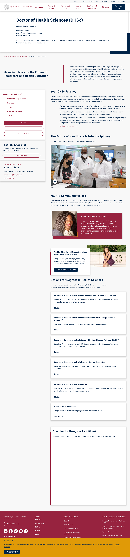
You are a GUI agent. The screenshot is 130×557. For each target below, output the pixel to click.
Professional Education (92, 7)
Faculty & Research (51, 7)
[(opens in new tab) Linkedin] (6, 531)
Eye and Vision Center (109, 532)
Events (37, 531)
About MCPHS (38, 518)
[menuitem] (39, 7)
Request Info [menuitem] (94, 1)
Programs (23, 56)
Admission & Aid (65, 7)
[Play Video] (55, 181)
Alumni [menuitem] (105, 1)
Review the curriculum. (68, 126)
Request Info (23, 134)
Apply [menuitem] (76, 1)
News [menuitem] (113, 1)
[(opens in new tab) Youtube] (21, 531)
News (37, 534)
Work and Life (68, 525)
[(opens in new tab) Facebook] (11, 531)
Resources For (119, 7)
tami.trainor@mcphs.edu (13, 175)
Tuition (9, 116)
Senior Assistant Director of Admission (18, 172)
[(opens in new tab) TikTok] (26, 531)
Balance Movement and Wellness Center (113, 522)
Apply (23, 123)
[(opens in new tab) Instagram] (16, 531)
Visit (23, 129)
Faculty (10, 107)
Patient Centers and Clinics (113, 517)
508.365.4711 (9, 178)
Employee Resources (71, 528)
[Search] (106, 7)
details (57, 307)
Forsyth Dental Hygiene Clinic (112, 536)
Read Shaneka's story (66, 270)
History (37, 527)
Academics (39, 7)
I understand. (12, 552)
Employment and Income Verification (72, 533)
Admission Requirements (16, 99)
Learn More (21, 156)
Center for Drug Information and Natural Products (113, 527)
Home (6, 56)
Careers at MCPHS (71, 517)
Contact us (11, 524)
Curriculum (11, 103)
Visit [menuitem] (84, 1)
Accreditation (39, 523)
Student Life (78, 7)
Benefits (66, 521)
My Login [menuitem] (121, 1)
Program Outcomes (14, 111)
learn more (59, 416)
